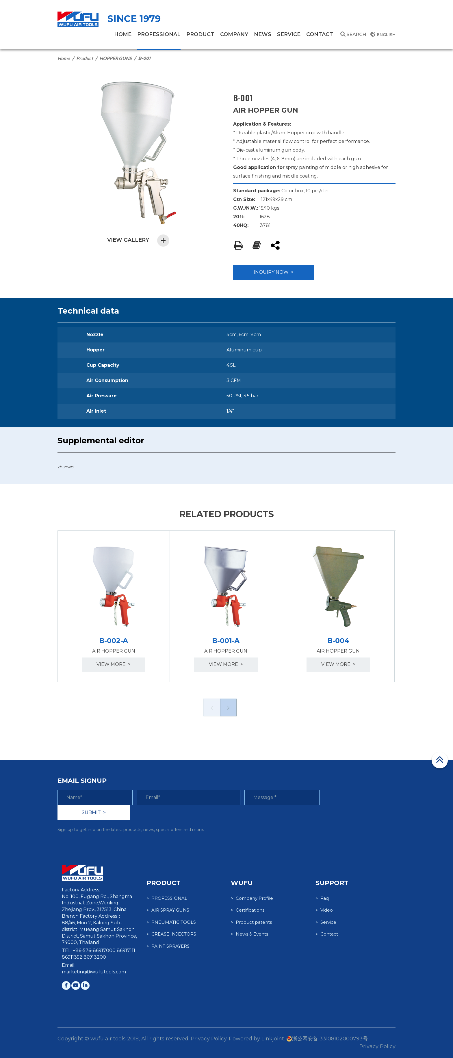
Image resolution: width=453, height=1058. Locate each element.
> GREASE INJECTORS (171, 934)
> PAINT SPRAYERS (168, 946)
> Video (324, 910)
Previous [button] (211, 708)
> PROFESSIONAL (166, 898)
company (234, 34)
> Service (325, 922)
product (200, 34)
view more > (114, 664)
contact (319, 34)
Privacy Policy (377, 1047)
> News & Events (249, 934)
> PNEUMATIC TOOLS (171, 922)
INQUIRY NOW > (274, 272)
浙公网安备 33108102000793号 (327, 1039)
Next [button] (228, 708)
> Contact (326, 934)
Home (63, 58)
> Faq (322, 898)
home (122, 34)
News (262, 34)
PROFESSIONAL (159, 34)
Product (84, 58)
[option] (113, 606)
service (288, 34)
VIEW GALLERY (138, 240)
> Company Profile (252, 898)
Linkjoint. (273, 1039)
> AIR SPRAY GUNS (167, 910)
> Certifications (247, 910)
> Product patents (251, 922)
